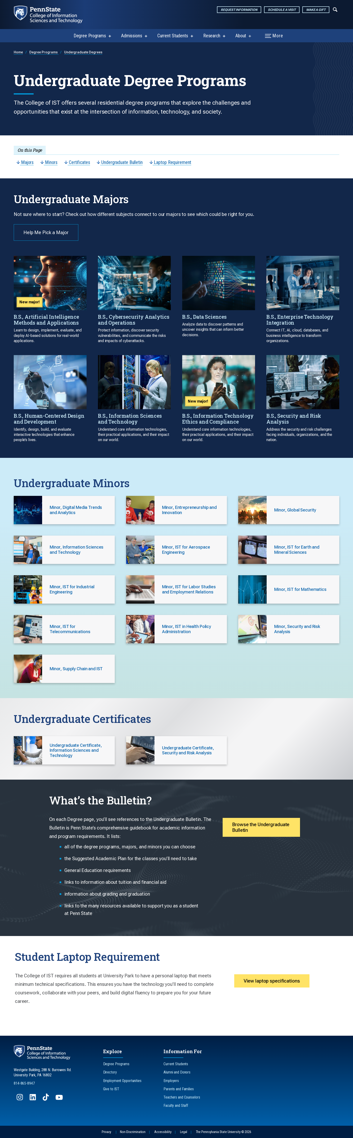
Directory (110, 1072)
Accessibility (162, 1132)
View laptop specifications (272, 981)
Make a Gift (316, 10)
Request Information (239, 10)
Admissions (131, 36)
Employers (171, 1080)
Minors (48, 162)
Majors (25, 162)
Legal (183, 1132)
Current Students (172, 36)
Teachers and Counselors (181, 1097)
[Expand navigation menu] (335, 9)
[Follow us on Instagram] (20, 1099)
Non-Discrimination (133, 1132)
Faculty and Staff (175, 1105)
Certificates (77, 162)
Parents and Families (178, 1089)
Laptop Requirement (170, 162)
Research (211, 36)
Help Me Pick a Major (46, 232)
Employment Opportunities (122, 1080)
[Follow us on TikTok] (46, 1099)
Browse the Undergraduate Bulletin (260, 827)
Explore (112, 1051)
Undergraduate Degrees (83, 52)
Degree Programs (90, 36)
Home (18, 52)
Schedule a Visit (282, 10)
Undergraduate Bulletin (119, 162)
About (240, 36)
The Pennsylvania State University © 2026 (223, 1132)
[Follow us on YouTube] (60, 1099)
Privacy (106, 1132)
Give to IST (111, 1089)
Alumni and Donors (176, 1072)
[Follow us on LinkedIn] (33, 1099)
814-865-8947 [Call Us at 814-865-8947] (24, 1083)
